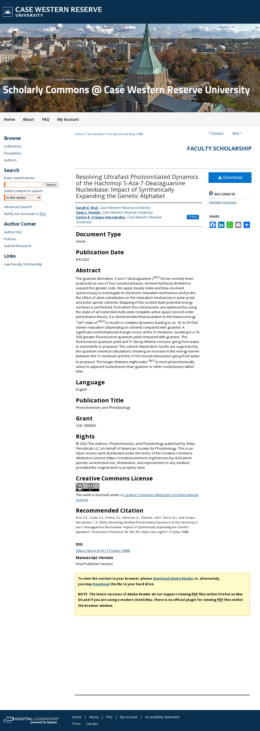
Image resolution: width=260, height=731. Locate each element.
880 (140, 134)
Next (235, 133)
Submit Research (17, 245)
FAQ (109, 717)
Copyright (92, 723)
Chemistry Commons (222, 202)
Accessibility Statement (162, 717)
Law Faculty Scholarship (23, 264)
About (93, 717)
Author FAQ (13, 232)
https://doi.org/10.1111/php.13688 (103, 550)
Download (230, 177)
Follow (193, 216)
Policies (10, 238)
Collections (12, 146)
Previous (217, 133)
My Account (128, 717)
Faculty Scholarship (121, 134)
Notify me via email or (25, 213)
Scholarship (95, 134)
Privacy (76, 723)
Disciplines (12, 153)
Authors (10, 160)
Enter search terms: (19, 177)
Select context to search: (23, 190)
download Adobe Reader (173, 578)
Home (79, 134)
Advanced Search (18, 206)
